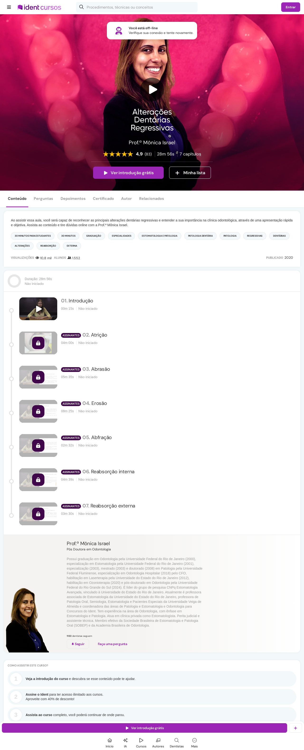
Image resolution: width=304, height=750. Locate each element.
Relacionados (151, 198)
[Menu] (9, 7)
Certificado (103, 198)
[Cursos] (141, 742)
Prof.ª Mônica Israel (88, 543)
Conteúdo (17, 198)
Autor (126, 198)
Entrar (291, 7)
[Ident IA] (125, 742)
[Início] (110, 742)
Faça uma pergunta (113, 644)
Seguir (78, 644)
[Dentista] (177, 742)
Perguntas (43, 198)
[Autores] (158, 742)
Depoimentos (73, 198)
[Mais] (195, 742)
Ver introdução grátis (128, 173)
